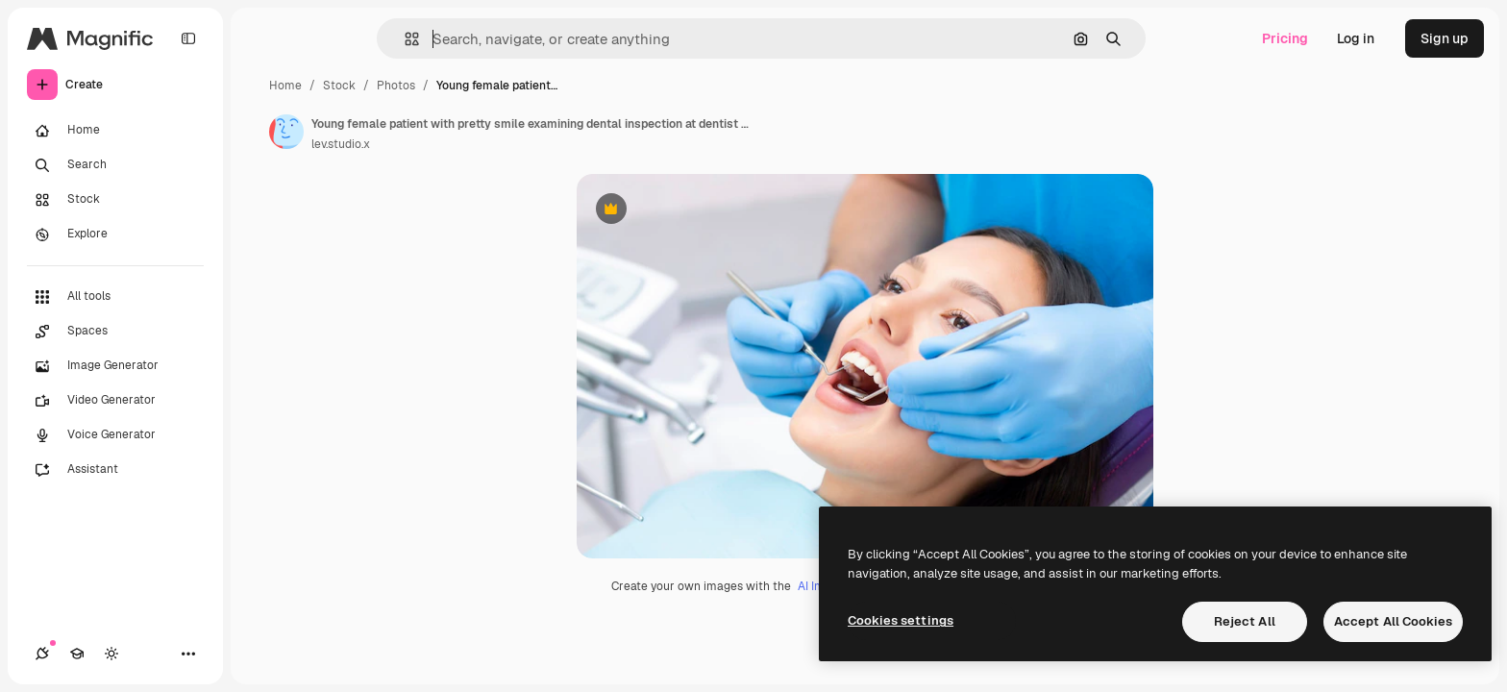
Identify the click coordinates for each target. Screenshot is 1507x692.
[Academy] (77, 653)
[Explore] (115, 234)
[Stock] (115, 200)
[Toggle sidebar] (188, 38)
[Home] (115, 130)
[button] (404, 39)
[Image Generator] (115, 366)
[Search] (115, 165)
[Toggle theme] (111, 653)
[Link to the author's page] (286, 131)
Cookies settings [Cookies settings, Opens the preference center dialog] (900, 620)
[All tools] (115, 297)
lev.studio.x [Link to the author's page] (340, 144)
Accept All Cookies (1393, 621)
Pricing (1285, 38)
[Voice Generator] (115, 435)
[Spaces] (115, 331)
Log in (1355, 38)
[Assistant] (115, 470)
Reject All (1244, 621)
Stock (339, 85)
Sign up (1445, 38)
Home (285, 85)
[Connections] (42, 653)
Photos (396, 85)
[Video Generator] (115, 400)
